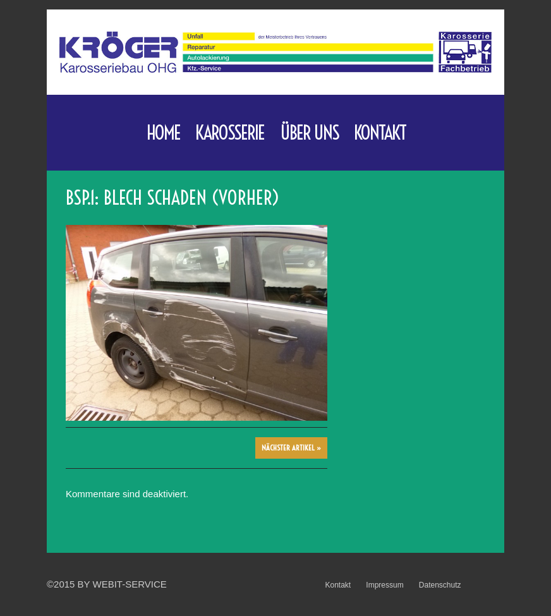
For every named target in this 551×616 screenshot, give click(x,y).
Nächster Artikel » (291, 447)
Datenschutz (440, 585)
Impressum (384, 585)
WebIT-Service (130, 584)
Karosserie (229, 137)
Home (163, 133)
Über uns (309, 133)
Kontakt (380, 133)
